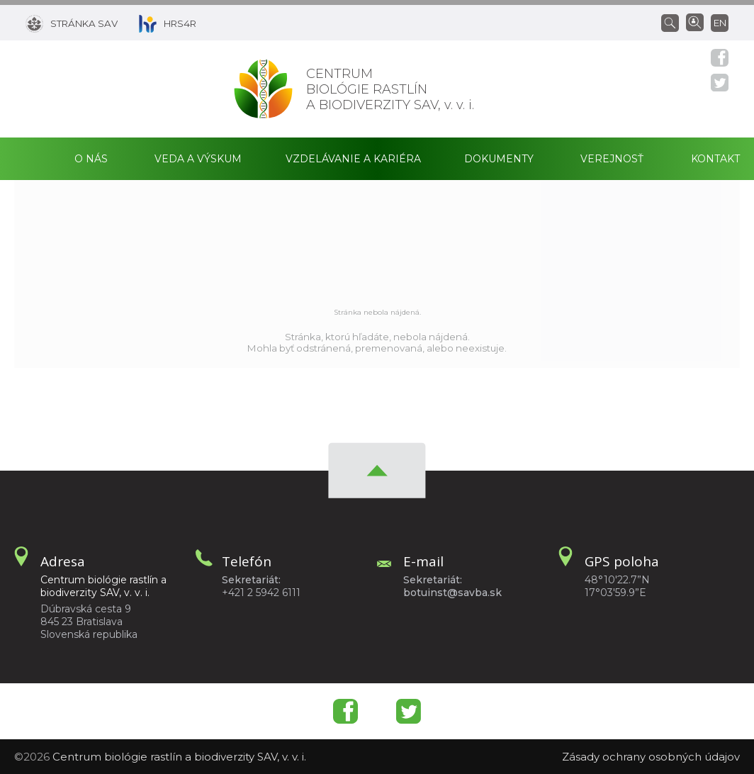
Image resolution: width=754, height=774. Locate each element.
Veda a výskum (198, 158)
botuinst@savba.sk (452, 592)
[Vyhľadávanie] (673, 22)
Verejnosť (611, 158)
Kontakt (715, 158)
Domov (32, 159)
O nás (91, 158)
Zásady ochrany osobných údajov (651, 756)
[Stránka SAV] (72, 22)
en (720, 22)
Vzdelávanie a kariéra (353, 158)
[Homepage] (263, 89)
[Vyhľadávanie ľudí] (695, 21)
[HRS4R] (157, 22)
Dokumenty (499, 158)
